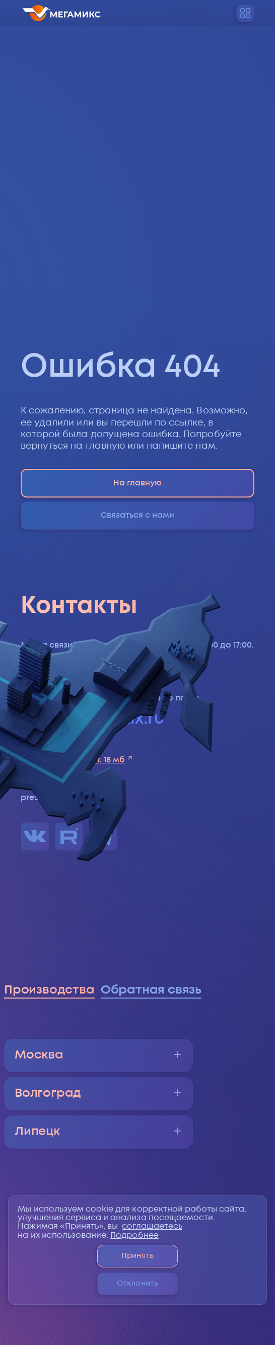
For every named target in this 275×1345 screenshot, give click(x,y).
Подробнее (134, 1235)
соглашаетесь (152, 1226)
